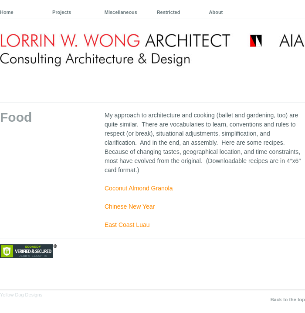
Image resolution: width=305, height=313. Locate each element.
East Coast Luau (127, 224)
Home (7, 12)
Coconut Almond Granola (139, 188)
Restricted (168, 12)
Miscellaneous (121, 12)
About (216, 12)
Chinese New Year (130, 206)
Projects (61, 12)
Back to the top (288, 299)
